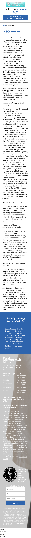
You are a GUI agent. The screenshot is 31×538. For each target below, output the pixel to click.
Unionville (19, 329)
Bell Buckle (9, 346)
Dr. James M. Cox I (22, 521)
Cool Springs (10, 342)
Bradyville (18, 344)
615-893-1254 (20, 10)
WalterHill (9, 337)
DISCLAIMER (10, 518)
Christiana (19, 342)
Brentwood (9, 344)
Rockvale (8, 333)
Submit (15, 503)
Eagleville (18, 339)
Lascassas (19, 346)
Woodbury (9, 348)
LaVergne (18, 337)
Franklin (8, 339)
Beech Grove (10, 329)
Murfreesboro (20, 335)
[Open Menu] (28, 5)
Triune (7, 331)
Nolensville (9, 335)
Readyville (18, 333)
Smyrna (18, 331)
